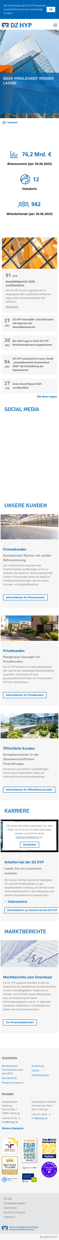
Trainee (35, 1070)
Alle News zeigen (47, 396)
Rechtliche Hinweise (14, 1212)
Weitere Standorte (13, 1128)
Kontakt (8, 1198)
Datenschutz (10, 1207)
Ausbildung (37, 1065)
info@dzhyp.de (10, 1122)
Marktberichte (9, 1078)
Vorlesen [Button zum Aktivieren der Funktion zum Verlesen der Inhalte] (12, 122)
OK (51, 9)
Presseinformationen (13, 1082)
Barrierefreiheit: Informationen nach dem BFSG (12, 1069)
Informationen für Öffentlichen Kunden (29, 789)
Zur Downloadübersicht (20, 1022)
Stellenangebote (40, 1075)
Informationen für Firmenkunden (25, 597)
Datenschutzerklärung (27, 837)
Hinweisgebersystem (14, 1203)
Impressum (9, 1217)
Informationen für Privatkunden (25, 695)
